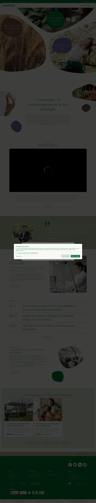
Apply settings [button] (65, 256)
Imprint (21, 250)
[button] (19, 256)
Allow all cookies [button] (75, 256)
